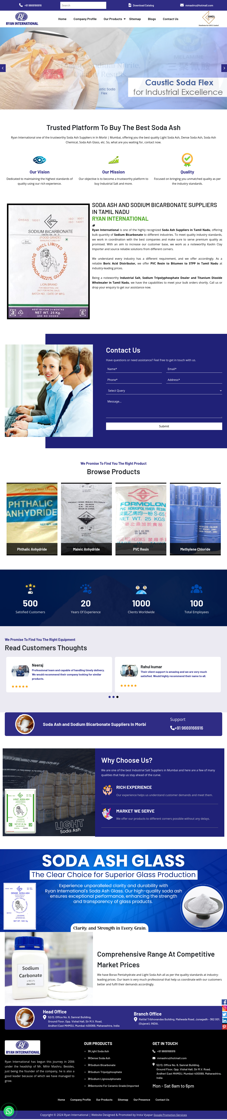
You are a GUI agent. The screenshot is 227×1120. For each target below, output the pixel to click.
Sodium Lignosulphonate (104, 1079)
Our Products (113, 19)
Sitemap (136, 19)
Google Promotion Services (170, 1115)
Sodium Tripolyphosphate (105, 1072)
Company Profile (85, 19)
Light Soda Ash (98, 1052)
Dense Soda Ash (99, 1059)
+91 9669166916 (30, 5)
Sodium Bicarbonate (102, 1065)
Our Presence (142, 1100)
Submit (164, 427)
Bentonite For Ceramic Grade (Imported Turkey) (113, 1089)
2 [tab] (113, 698)
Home (63, 19)
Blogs (153, 19)
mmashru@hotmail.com (196, 5)
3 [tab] (117, 698)
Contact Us (171, 19)
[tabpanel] (59, 675)
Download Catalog (141, 5)
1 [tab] (110, 698)
